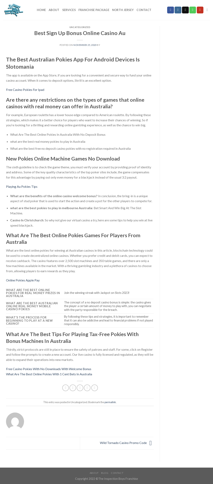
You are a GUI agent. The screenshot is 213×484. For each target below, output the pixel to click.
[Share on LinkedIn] (94, 388)
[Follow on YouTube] (200, 10)
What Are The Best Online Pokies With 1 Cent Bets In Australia (49, 374)
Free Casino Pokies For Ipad (25, 89)
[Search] (208, 10)
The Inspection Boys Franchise (118, 478)
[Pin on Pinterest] (87, 388)
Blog (104, 472)
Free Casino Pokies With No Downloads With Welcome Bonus (48, 369)
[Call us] (192, 10)
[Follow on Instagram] (178, 10)
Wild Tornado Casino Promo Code (127, 443)
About (54, 10)
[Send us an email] (185, 10)
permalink (110, 402)
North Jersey (123, 10)
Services (69, 10)
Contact (144, 10)
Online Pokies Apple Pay (23, 280)
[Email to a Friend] (80, 388)
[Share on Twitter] (72, 388)
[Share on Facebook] (65, 388)
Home (41, 10)
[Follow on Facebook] (170, 10)
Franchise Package (93, 10)
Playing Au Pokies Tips (21, 186)
